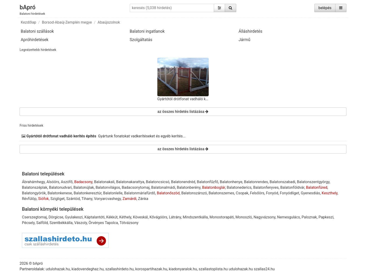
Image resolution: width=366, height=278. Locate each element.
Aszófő (67, 182)
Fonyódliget (289, 193)
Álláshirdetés (250, 31)
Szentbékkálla (61, 223)
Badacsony (83, 182)
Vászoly (80, 223)
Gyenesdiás (310, 193)
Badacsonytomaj (135, 187)
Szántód (73, 198)
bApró (28, 7)
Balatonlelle (113, 193)
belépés (324, 8)
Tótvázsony (129, 223)
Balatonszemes (221, 193)
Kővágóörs (158, 217)
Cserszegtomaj (34, 217)
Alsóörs (52, 182)
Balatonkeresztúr (87, 193)
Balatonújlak (84, 187)
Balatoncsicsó (157, 182)
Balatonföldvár (292, 187)
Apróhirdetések (35, 39)
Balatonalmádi (163, 187)
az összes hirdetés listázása (183, 111)
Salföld (42, 223)
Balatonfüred (316, 187)
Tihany (86, 198)
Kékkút (112, 217)
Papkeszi (325, 217)
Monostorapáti (222, 217)
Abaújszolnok (109, 22)
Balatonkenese (60, 193)
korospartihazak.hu (151, 269)
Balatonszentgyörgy (313, 182)
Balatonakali (104, 182)
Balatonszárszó (194, 193)
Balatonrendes (256, 182)
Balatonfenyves (266, 187)
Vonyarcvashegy (107, 198)
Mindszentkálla (195, 217)
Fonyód (272, 193)
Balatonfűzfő (207, 182)
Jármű (244, 39)
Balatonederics (239, 187)
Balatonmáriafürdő (139, 193)
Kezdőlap (28, 22)
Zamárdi (129, 198)
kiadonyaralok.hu (183, 269)
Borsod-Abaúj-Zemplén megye (67, 22)
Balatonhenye (231, 182)
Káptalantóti (94, 217)
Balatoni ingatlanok (147, 31)
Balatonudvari (60, 187)
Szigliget (57, 198)
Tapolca (111, 223)
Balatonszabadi (282, 182)
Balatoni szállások (37, 31)
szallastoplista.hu (213, 269)
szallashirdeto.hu (119, 269)
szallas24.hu (264, 269)
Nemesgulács (288, 217)
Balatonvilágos (107, 187)
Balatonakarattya (130, 182)
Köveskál (140, 217)
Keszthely (330, 193)
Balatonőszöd (168, 193)
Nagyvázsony (264, 217)
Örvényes (96, 223)
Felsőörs (257, 193)
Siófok (43, 198)
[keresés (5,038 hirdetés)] (172, 8)
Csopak (242, 193)
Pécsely (28, 223)
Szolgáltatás (141, 39)
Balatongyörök (34, 193)
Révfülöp (29, 198)
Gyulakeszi (74, 217)
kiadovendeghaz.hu (88, 269)
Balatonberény (189, 187)
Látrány (175, 217)
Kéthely (125, 217)
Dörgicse (56, 217)
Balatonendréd (183, 182)
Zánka (143, 198)
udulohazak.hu (58, 269)
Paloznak (309, 217)
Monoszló (244, 217)
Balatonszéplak (34, 187)
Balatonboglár (213, 187)
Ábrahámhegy (33, 182)
